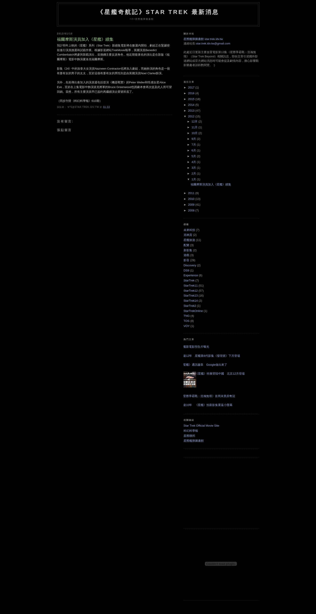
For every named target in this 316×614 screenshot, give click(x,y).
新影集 (188, 250)
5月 (194, 156)
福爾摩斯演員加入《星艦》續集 (85, 39)
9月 (194, 138)
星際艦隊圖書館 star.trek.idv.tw (203, 39)
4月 (194, 162)
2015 (191, 99)
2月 (194, 173)
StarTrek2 (190, 305)
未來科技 (189, 230)
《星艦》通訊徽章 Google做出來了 (203, 364)
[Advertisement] (221, 493)
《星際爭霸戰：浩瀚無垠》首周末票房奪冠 (207, 396)
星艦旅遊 (189, 240)
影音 (186, 260)
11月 (195, 127)
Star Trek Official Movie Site (201, 425)
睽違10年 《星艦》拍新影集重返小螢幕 (206, 405)
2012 (191, 116)
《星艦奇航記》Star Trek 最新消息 (158, 12)
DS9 (186, 270)
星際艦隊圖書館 (194, 440)
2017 (191, 87)
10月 (195, 133)
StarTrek (189, 280)
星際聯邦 (189, 435)
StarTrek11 (191, 285)
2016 (191, 93)
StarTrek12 (191, 290)
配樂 (186, 245)
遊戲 (186, 255)
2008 (191, 210)
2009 (191, 204)
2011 (191, 193)
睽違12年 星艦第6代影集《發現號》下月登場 (210, 355)
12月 (195, 121)
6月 (194, 150)
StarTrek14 (191, 300)
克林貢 (188, 235)
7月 (194, 144)
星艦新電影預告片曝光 (194, 346)
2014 (191, 104)
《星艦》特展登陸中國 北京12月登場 (219, 373)
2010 (191, 199)
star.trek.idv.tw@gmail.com (213, 43)
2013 (191, 110)
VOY (187, 326)
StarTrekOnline (193, 311)
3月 (194, 167)
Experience (191, 275)
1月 (194, 179)
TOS (187, 321)
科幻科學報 (191, 430)
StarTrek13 (191, 295)
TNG (187, 315)
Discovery (190, 265)
